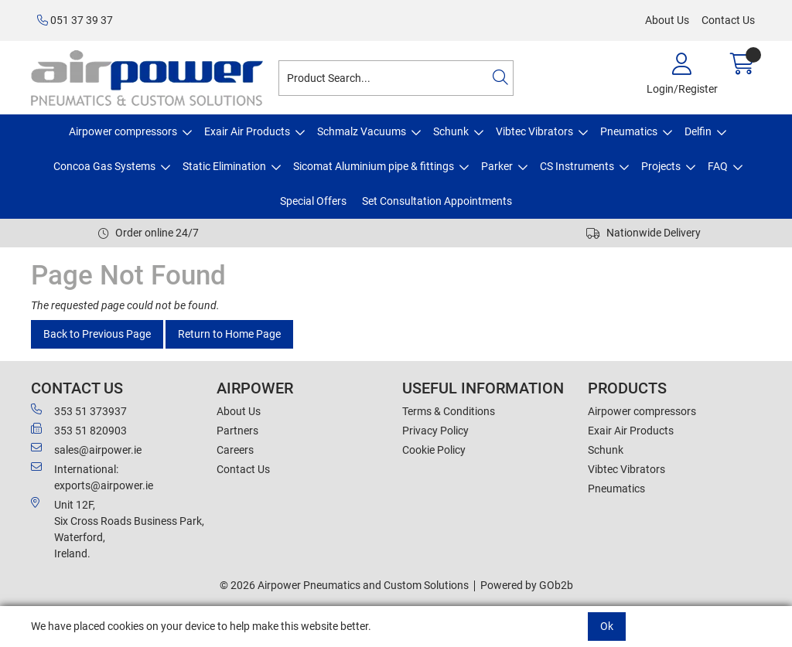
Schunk (451, 131)
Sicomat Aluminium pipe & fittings (373, 166)
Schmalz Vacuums (361, 131)
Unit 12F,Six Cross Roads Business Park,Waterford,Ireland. (117, 528)
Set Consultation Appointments (437, 201)
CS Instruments (577, 166)
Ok (606, 626)
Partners (237, 430)
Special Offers (313, 201)
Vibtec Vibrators (534, 131)
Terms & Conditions (448, 411)
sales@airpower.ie (86, 449)
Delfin (698, 131)
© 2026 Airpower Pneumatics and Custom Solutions (344, 585)
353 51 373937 (79, 410)
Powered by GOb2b (526, 585)
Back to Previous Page (97, 334)
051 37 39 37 (75, 20)
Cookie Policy (434, 450)
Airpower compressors (123, 131)
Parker (497, 166)
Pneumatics (628, 131)
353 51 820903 (79, 430)
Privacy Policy (435, 430)
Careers (235, 450)
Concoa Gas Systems (104, 166)
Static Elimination (224, 166)
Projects (661, 166)
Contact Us (728, 20)
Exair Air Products (247, 131)
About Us (667, 20)
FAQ (718, 166)
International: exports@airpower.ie (92, 476)
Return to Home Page (229, 334)
